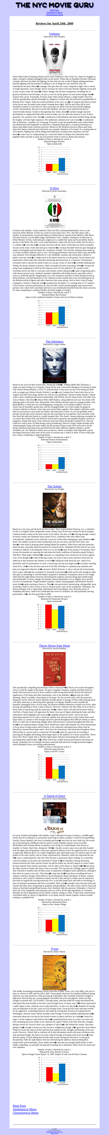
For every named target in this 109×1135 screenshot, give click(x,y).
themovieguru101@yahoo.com (55, 1132)
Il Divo (54, 188)
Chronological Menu (54, 15)
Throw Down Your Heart (54, 645)
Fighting (54, 33)
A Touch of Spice (54, 795)
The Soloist (54, 486)
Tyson (54, 948)
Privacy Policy (54, 1133)
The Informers (54, 341)
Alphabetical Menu (54, 12)
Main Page (54, 10)
